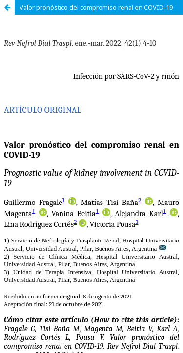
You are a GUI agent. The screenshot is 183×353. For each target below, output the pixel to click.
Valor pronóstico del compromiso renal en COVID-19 (96, 7)
